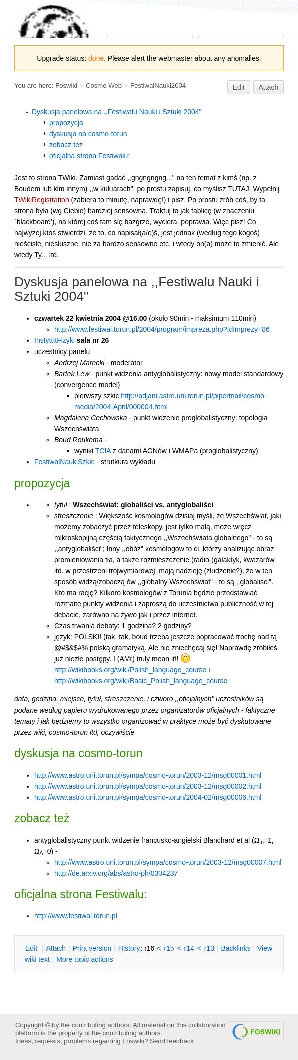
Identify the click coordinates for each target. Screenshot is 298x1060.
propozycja (66, 123)
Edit (239, 87)
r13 (209, 948)
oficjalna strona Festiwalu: (89, 156)
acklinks (235, 948)
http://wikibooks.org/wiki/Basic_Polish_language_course (140, 681)
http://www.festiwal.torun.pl (75, 916)
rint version (92, 948)
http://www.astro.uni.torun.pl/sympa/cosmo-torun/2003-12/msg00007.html (167, 862)
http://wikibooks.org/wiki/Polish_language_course (130, 670)
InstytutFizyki (54, 340)
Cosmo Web (104, 85)
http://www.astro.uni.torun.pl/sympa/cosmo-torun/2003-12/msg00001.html (147, 775)
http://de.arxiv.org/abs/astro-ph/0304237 (116, 873)
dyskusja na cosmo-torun (88, 134)
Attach (269, 87)
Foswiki (66, 85)
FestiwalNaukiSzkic (64, 462)
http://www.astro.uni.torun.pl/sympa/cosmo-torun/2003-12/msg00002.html (147, 786)
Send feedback (172, 1041)
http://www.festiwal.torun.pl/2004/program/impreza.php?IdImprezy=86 (162, 329)
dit (32, 948)
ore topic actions (84, 959)
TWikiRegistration (41, 200)
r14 (189, 948)
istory (129, 948)
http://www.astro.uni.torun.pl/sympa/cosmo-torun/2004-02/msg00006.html (147, 797)
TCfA (103, 451)
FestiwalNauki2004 (158, 85)
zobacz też (66, 145)
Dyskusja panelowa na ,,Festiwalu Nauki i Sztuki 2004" (117, 112)
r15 (169, 948)
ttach (56, 948)
